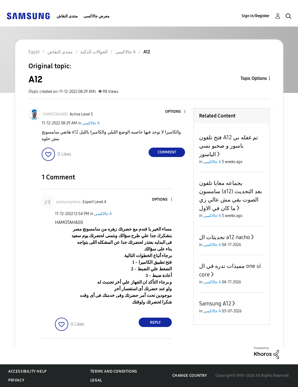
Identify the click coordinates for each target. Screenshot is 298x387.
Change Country (189, 375)
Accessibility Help (27, 371)
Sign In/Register (256, 16)
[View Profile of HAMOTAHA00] (55, 114)
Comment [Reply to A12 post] (167, 152)
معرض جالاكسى (96, 16)
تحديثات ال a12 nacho (224, 237)
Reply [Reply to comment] (155, 322)
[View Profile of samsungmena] (68, 202)
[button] (175, 111)
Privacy (16, 380)
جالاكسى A (91, 123)
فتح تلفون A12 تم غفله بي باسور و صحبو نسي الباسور (228, 146)
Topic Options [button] (254, 78)
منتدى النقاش (67, 16)
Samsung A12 (215, 303)
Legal (96, 380)
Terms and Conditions (113, 371)
